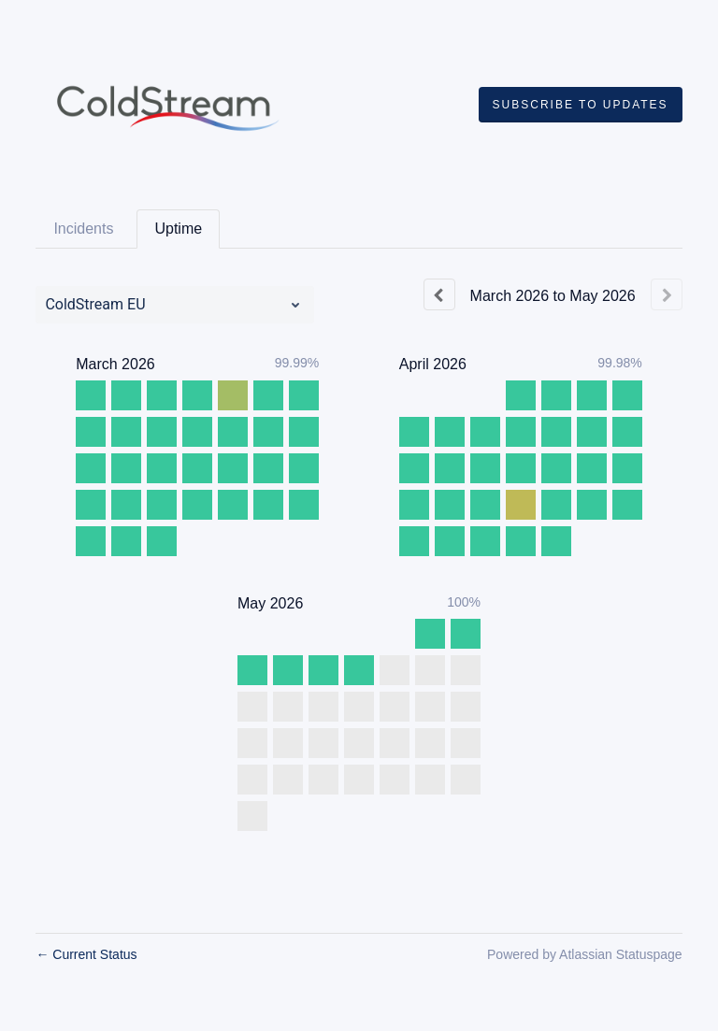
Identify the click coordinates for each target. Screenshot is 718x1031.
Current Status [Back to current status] (86, 954)
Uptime (178, 228)
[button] (580, 104)
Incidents (83, 228)
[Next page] (666, 294)
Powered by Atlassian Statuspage (584, 954)
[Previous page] (439, 294)
